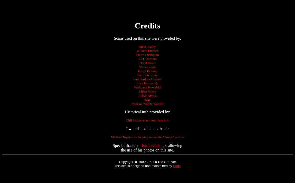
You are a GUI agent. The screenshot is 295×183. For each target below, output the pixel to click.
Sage (177, 166)
